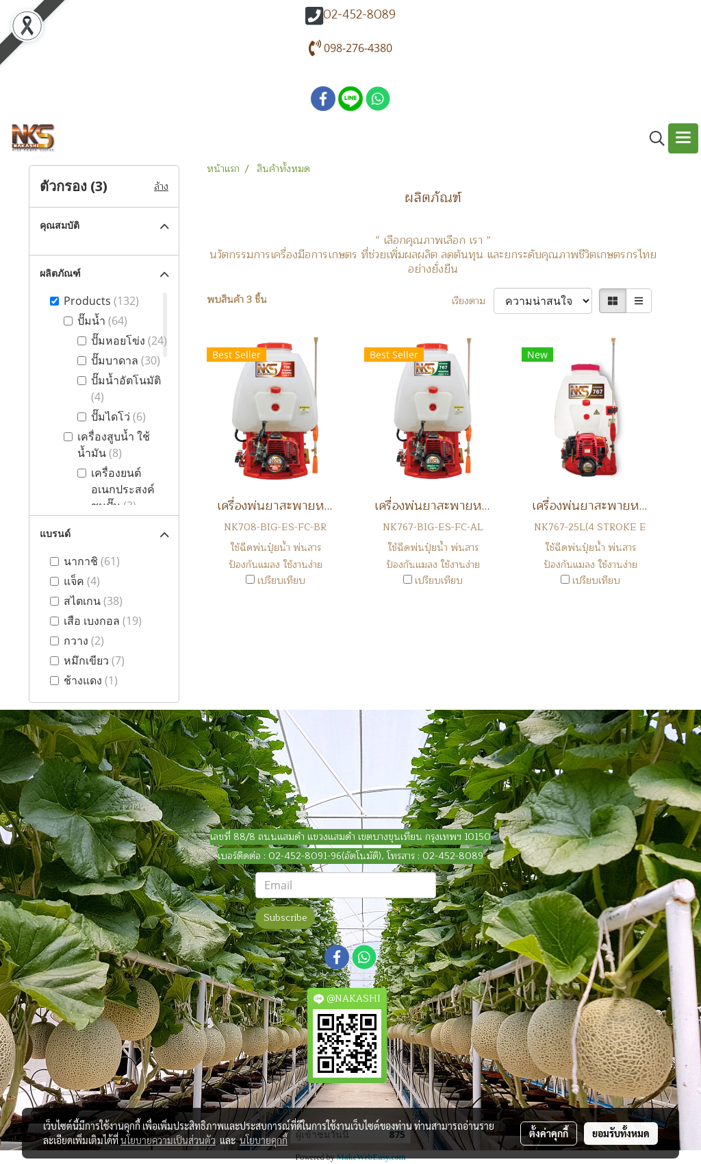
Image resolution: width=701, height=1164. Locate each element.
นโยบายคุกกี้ (264, 1140)
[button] (652, 138)
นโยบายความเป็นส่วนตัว (168, 1140)
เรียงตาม (473, 301)
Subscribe (285, 918)
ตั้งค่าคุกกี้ (548, 1133)
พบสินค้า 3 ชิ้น (237, 300)
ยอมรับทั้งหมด (621, 1133)
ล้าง (161, 186)
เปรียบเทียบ (281, 580)
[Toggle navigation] (683, 138)
